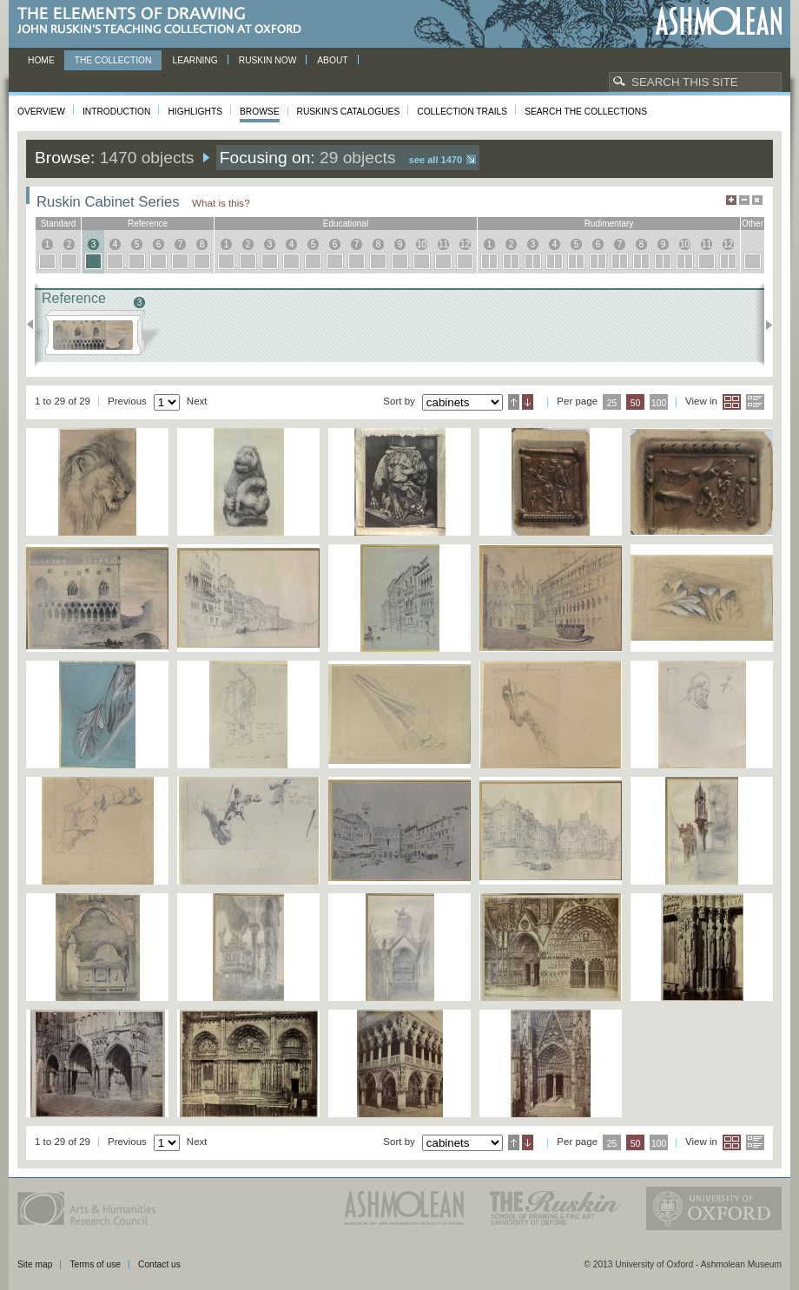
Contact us (159, 1264)
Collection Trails (462, 111)
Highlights (195, 111)
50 (636, 403)
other (752, 223)
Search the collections (586, 111)
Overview (41, 111)
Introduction (116, 111)
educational (345, 223)
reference (148, 223)
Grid (732, 402)
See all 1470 (435, 160)
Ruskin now (268, 60)
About (332, 60)
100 (658, 403)
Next (764, 324)
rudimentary (609, 223)
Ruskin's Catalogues (348, 111)
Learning (194, 60)
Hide (757, 200)
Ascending (513, 402)
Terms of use (95, 1264)
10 (421, 244)
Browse (260, 111)
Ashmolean (719, 21)
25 (612, 403)
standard (58, 223)
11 (443, 244)
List (755, 402)
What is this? (221, 202)
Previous (35, 324)
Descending (527, 402)
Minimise (744, 200)
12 (465, 244)
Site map (34, 1264)
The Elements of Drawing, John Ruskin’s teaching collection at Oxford (164, 21)
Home (41, 60)
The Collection (113, 60)
